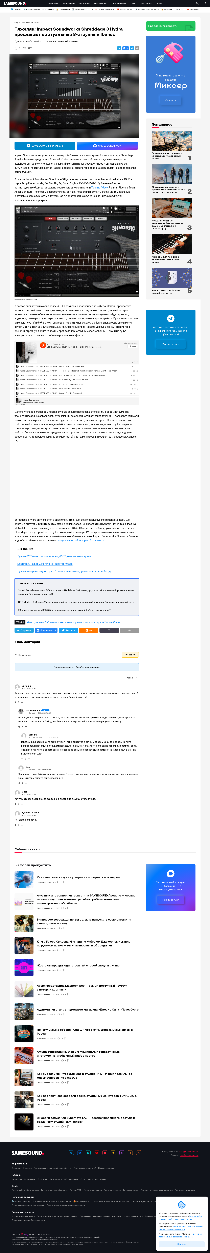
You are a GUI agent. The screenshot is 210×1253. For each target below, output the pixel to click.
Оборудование (43, 908)
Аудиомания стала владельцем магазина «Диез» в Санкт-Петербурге (88, 1009)
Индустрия (41, 928)
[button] (119, 48)
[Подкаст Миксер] (121, 1152)
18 (62, 1038)
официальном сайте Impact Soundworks (80, 540)
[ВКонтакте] (79, 1152)
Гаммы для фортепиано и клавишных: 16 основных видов (167, 156)
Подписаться (170, 344)
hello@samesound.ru (188, 1151)
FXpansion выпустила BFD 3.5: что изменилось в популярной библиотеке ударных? (64, 610)
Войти (130, 654)
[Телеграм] (71, 1152)
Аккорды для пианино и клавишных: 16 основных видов (166, 259)
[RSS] (138, 1152)
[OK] (130, 1152)
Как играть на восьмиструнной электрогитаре (45, 563)
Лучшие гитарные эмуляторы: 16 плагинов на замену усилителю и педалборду (64, 571)
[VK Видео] (104, 1152)
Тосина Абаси (99, 187)
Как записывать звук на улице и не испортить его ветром (78, 877)
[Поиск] (204, 3)
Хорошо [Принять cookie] (181, 1244)
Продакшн (41, 882)
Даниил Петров (30, 812)
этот (94, 1237)
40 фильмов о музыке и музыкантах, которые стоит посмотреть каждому (168, 190)
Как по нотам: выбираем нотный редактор (166, 291)
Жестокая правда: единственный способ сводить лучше (78, 965)
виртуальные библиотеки (44, 622)
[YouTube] (96, 1152)
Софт (17, 23)
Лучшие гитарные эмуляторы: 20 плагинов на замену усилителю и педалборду (167, 224)
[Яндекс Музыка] (113, 1152)
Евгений (32, 713)
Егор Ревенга (27, 23)
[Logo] (14, 3)
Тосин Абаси (112, 622)
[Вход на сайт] (198, 3)
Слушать (170, 100)
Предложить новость (162, 25)
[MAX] (88, 1152)
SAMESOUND (35, 1235)
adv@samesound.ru (189, 1155)
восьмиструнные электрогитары (81, 622)
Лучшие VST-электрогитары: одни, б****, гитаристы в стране (54, 556)
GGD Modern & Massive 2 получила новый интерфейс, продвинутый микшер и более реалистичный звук (76, 602)
